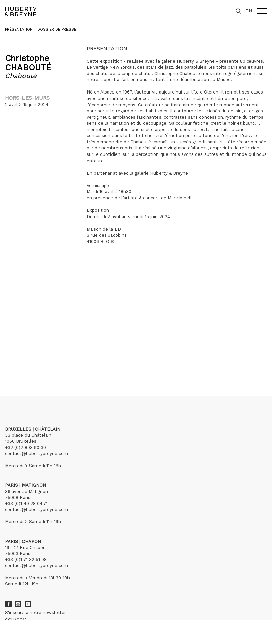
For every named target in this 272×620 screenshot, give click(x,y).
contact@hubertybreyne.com (36, 453)
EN (248, 10)
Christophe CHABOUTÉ (28, 62)
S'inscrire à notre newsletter (35, 612)
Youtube (28, 604)
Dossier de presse (56, 29)
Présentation (19, 29)
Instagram (18, 604)
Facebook (8, 604)
